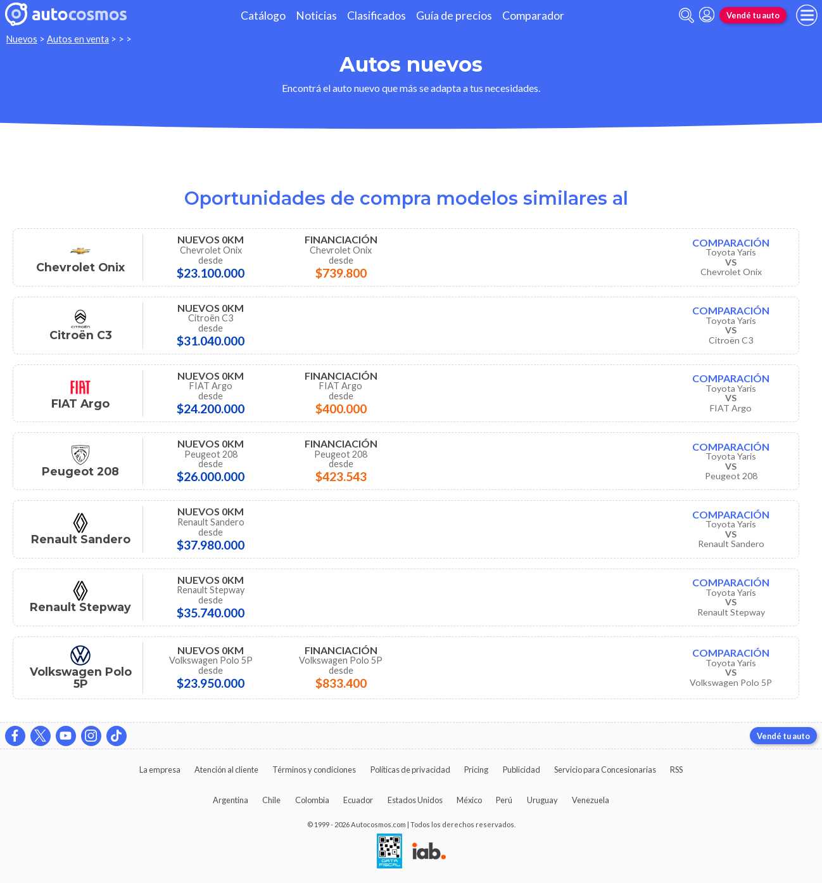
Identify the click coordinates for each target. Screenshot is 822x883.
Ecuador (358, 800)
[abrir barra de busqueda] (686, 15)
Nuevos (21, 39)
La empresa (159, 769)
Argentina (230, 800)
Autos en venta (78, 39)
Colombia (312, 800)
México (469, 800)
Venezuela (590, 800)
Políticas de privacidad (410, 769)
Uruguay (542, 800)
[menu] (807, 15)
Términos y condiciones (314, 769)
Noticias (316, 15)
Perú (504, 800)
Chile (271, 800)
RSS (676, 769)
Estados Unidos (415, 800)
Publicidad (521, 769)
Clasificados (376, 15)
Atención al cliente (226, 769)
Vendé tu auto (753, 15)
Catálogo (263, 15)
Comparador (533, 15)
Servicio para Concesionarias (605, 769)
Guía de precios (454, 15)
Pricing (476, 769)
